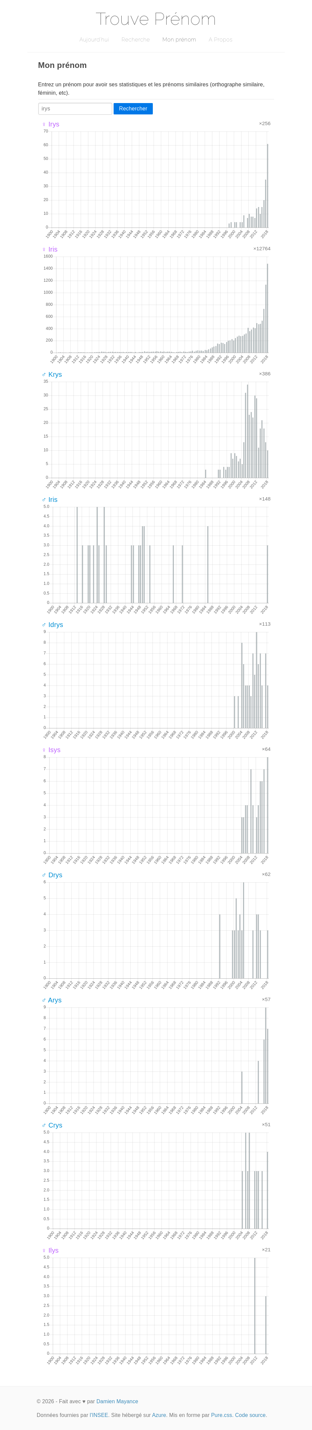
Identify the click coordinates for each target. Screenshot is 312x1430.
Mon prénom (179, 39)
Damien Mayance (117, 1401)
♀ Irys (51, 124)
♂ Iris (50, 499)
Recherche (136, 39)
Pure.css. (222, 1415)
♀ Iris (50, 249)
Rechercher (133, 108)
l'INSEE (99, 1415)
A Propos (221, 39)
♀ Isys (51, 749)
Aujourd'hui (94, 39)
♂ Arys (52, 1000)
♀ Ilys (50, 1250)
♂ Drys (52, 875)
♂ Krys (52, 374)
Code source (250, 1415)
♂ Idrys (52, 624)
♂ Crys (52, 1125)
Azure (159, 1415)
